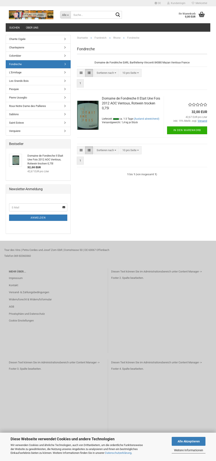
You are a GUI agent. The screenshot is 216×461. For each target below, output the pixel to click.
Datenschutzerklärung (118, 452)
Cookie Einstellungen (21, 320)
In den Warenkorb (187, 130)
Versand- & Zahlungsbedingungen (29, 292)
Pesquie (14, 89)
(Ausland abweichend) (146, 118)
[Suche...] (65, 15)
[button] (157, 3)
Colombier (15, 55)
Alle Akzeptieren (189, 441)
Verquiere (14, 131)
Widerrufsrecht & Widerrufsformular (30, 299)
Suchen (14, 27)
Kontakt (13, 285)
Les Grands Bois (19, 80)
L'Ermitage (15, 72)
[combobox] (106, 73)
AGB (11, 306)
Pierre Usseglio (18, 97)
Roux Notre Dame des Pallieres (27, 106)
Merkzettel (199, 3)
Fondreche (15, 64)
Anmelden (38, 217)
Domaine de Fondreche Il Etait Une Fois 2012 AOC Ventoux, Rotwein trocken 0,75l (131, 103)
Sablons (14, 114)
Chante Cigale (17, 39)
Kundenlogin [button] (176, 3)
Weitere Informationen (188, 450)
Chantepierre (16, 47)
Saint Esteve (16, 122)
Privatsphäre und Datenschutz (27, 313)
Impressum (16, 278)
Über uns (32, 27)
